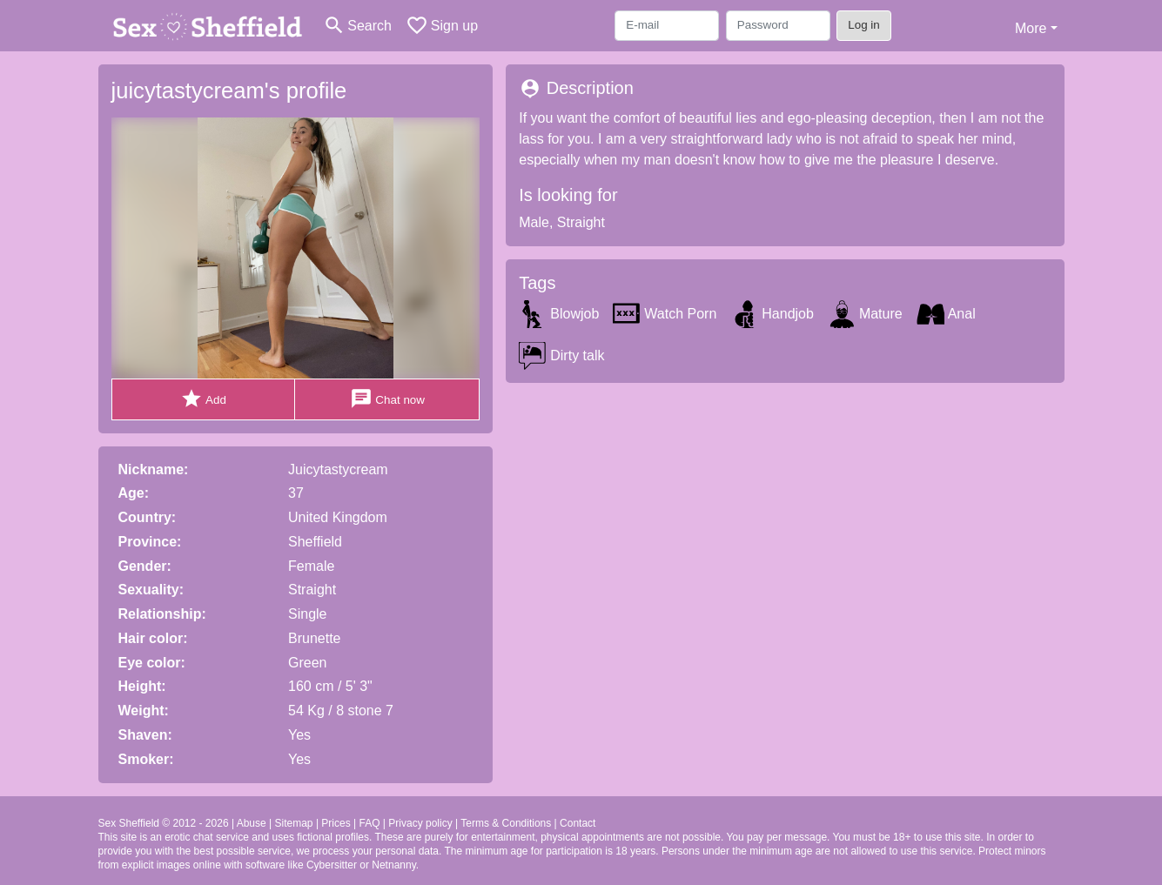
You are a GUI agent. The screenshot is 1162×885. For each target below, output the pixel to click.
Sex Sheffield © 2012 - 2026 (163, 823)
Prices (335, 823)
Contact (577, 823)
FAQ (369, 823)
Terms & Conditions (505, 823)
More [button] (1030, 28)
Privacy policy (420, 823)
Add (203, 399)
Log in (864, 24)
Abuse (251, 823)
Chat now (387, 399)
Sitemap (294, 823)
